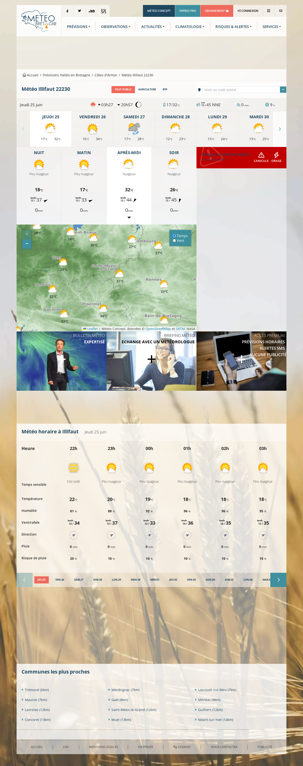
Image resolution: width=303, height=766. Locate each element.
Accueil (30, 75)
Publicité (265, 747)
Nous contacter (224, 747)
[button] (64, 317)
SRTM (180, 328)
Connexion (248, 11)
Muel (119, 719)
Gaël (118, 699)
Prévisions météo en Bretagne (66, 75)
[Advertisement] (151, 52)
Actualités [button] (151, 26)
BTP (165, 89)
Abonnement (217, 11)
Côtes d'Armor (106, 75)
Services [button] (270, 26)
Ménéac (207, 699)
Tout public (123, 89)
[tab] (41, 579)
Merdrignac (123, 690)
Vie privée (145, 747)
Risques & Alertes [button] (232, 26)
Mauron (34, 699)
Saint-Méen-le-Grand (132, 709)
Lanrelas (36, 709)
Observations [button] (114, 26)
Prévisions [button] (77, 26)
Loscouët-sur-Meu (215, 690)
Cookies (182, 747)
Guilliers (209, 709)
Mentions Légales (103, 747)
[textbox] (244, 90)
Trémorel (35, 690)
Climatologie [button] (188, 26)
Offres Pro (187, 11)
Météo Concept (159, 11)
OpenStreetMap (158, 328)
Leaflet (90, 328)
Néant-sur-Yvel (214, 719)
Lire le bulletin (214, 159)
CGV (66, 747)
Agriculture (147, 89)
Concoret (36, 719)
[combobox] (244, 89)
